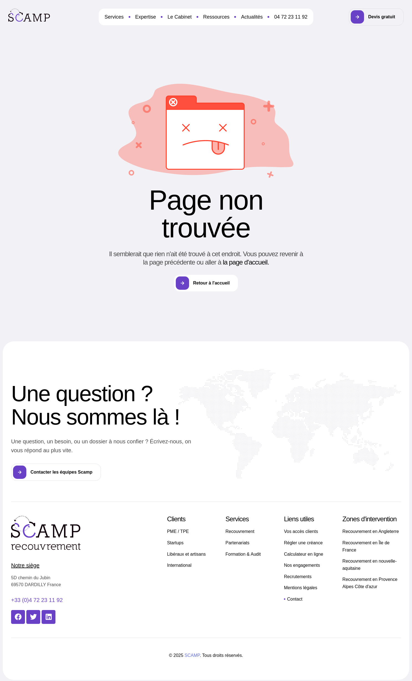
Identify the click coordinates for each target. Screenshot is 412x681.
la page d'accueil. (246, 262)
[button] (376, 17)
